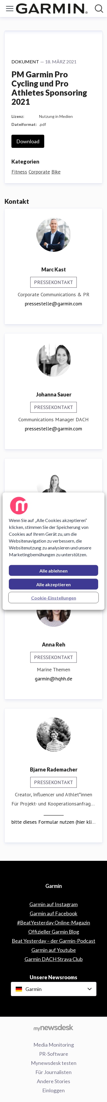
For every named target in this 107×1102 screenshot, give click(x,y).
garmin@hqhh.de (53, 678)
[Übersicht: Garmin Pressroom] (52, 8)
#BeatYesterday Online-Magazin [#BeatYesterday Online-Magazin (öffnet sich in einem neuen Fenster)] (53, 922)
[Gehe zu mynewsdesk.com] (53, 1027)
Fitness (19, 171)
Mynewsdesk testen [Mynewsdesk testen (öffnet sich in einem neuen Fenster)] (53, 1063)
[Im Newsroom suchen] (99, 8)
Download (27, 141)
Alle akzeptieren (53, 584)
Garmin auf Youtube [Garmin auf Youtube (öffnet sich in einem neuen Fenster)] (53, 950)
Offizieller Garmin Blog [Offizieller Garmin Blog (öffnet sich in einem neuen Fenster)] (53, 931)
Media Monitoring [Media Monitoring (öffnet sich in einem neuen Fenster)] (53, 1044)
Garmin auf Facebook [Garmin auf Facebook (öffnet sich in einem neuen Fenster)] (53, 913)
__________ (54, 812)
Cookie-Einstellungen (53, 597)
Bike (55, 171)
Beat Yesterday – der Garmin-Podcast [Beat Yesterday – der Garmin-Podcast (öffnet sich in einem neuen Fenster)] (53, 941)
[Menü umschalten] (9, 8)
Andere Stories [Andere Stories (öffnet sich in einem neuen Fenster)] (53, 1081)
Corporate (39, 171)
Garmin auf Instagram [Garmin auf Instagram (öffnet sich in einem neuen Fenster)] (53, 904)
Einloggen (53, 1090)
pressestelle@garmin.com (53, 303)
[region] (53, 551)
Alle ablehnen (53, 570)
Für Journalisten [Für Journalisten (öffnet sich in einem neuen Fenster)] (53, 1072)
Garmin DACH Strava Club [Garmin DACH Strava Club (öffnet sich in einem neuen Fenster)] (54, 959)
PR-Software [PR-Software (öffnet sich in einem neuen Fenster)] (53, 1054)
